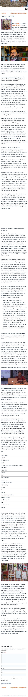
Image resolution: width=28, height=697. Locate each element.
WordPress (8, 695)
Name (2, 664)
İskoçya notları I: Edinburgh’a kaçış (18, 13)
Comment (3, 652)
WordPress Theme (15, 695)
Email (2, 668)
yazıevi (17, 23)
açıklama (3, 13)
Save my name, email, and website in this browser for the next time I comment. (13, 679)
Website (3, 672)
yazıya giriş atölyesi (16, 25)
